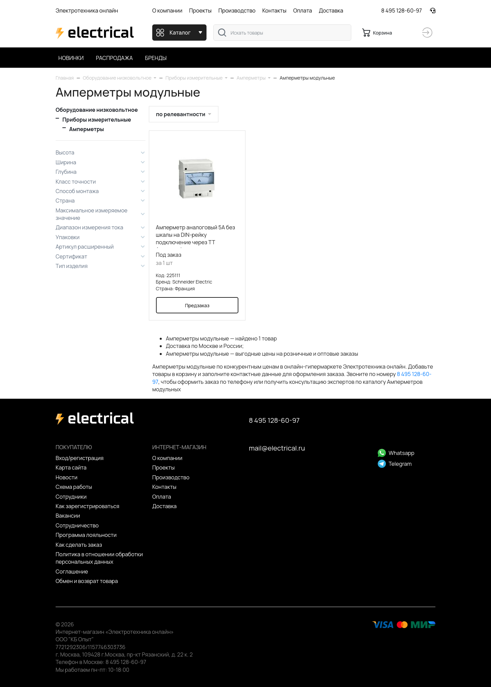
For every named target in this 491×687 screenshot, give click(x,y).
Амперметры (86, 129)
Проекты (200, 10)
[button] (119, 78)
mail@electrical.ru (277, 448)
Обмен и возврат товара (87, 581)
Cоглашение (72, 571)
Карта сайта (71, 467)
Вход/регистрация (79, 458)
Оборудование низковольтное (97, 109)
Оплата (302, 10)
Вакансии (68, 515)
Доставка (331, 10)
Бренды (156, 58)
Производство (237, 10)
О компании (167, 10)
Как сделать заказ (79, 544)
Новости (66, 477)
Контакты (274, 10)
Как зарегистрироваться (87, 506)
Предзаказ (197, 305)
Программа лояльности (86, 535)
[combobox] (282, 32)
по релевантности (180, 114)
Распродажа (114, 58)
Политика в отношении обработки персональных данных (99, 557)
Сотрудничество (77, 525)
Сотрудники (71, 496)
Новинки (71, 58)
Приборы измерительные (96, 119)
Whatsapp (396, 453)
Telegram (395, 463)
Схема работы (74, 487)
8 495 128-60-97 (401, 10)
